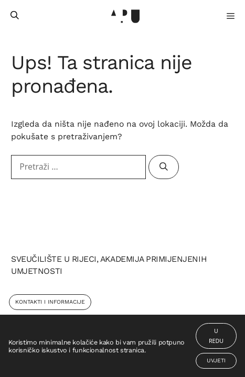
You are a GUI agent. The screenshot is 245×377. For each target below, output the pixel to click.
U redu (216, 336)
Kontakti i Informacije (50, 301)
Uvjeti (216, 360)
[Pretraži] (163, 167)
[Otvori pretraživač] (14, 15)
